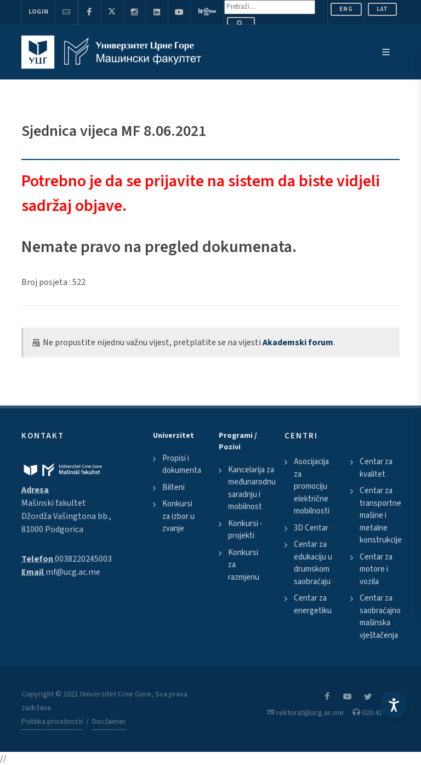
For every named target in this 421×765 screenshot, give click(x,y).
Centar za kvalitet (376, 468)
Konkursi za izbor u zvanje (178, 516)
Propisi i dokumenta (181, 465)
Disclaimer (109, 721)
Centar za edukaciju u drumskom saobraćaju (313, 563)
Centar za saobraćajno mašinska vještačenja (380, 616)
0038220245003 (83, 559)
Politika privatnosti (52, 721)
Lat (382, 9)
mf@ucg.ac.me (72, 572)
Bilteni (173, 487)
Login (38, 11)
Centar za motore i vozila (376, 569)
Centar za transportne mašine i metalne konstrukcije (381, 515)
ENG (346, 9)
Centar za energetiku (313, 604)
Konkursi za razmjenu (243, 565)
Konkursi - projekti (245, 530)
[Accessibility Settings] (393, 704)
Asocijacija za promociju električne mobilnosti (311, 486)
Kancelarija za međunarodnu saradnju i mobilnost (252, 488)
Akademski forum (298, 342)
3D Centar (311, 528)
